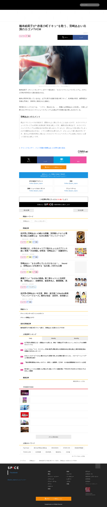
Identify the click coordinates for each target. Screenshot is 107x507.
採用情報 (87, 479)
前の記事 (24, 210)
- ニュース (68, 474)
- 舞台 (48, 474)
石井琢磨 (37, 452)
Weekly (53, 338)
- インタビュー (70, 476)
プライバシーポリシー (91, 484)
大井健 (67, 452)
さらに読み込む (59, 437)
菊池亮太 (57, 452)
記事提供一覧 (89, 474)
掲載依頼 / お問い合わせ (91, 476)
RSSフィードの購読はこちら (55, 167)
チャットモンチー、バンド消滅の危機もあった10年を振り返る (43, 148)
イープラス (23, 460)
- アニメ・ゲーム (51, 481)
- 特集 (67, 484)
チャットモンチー (39, 221)
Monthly (76, 338)
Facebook (14, 473)
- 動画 (67, 471)
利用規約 (87, 481)
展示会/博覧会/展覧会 (39, 448)
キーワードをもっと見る (79, 456)
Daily (30, 338)
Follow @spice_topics (36, 183)
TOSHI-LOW (26, 452)
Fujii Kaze (25, 448)
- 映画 (48, 488)
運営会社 (87, 471)
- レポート (68, 479)
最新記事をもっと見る (80, 381)
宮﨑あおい (25, 221)
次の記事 (82, 210)
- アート (49, 484)
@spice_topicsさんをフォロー (17, 480)
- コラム (68, 481)
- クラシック (50, 479)
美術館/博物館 (78, 448)
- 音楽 (48, 471)
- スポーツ (50, 486)
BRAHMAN (54, 448)
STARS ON (65, 448)
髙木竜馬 (47, 452)
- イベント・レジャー (53, 476)
